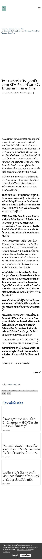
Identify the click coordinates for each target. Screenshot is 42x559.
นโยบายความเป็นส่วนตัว (24, 550)
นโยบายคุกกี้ (6, 552)
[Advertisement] (21, 56)
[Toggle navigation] (39, 8)
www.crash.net (14, 384)
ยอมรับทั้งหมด (26, 556)
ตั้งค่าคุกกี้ (15, 556)
